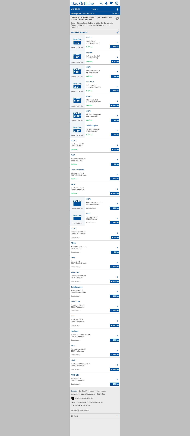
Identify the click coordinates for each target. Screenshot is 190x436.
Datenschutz (101, 394)
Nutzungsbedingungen (87, 394)
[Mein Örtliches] (107, 3)
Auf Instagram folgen (96, 402)
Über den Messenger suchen (80, 405)
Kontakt (91, 391)
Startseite (74, 391)
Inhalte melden (101, 391)
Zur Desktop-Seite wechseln (80, 410)
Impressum (74, 394)
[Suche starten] (101, 3)
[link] (117, 18)
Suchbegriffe (83, 391)
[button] (82, 398)
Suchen (74, 416)
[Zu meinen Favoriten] (111, 3)
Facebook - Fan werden (79, 402)
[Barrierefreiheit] (117, 3)
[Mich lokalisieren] (95, 32)
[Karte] (117, 9)
